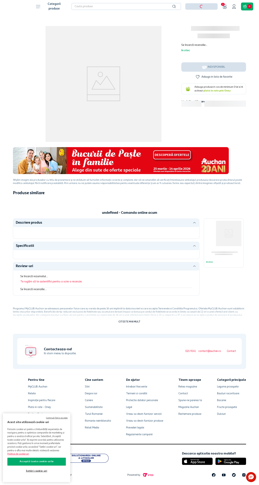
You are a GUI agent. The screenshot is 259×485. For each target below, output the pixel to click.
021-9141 (190, 351)
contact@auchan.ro (209, 351)
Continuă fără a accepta (57, 418)
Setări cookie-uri (36, 471)
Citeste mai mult (129, 321)
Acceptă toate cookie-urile (37, 461)
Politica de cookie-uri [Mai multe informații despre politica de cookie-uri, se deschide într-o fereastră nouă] (18, 454)
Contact (231, 351)
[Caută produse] (174, 6)
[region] (36, 447)
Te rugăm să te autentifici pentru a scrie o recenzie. (51, 281)
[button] (251, 477)
